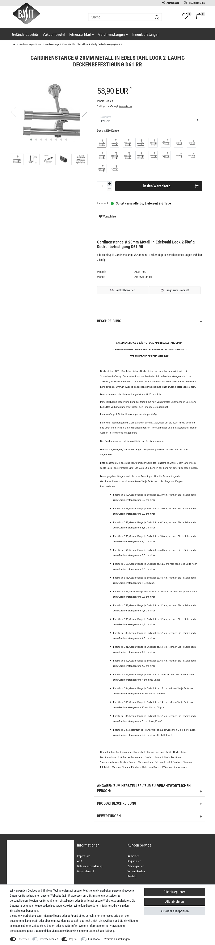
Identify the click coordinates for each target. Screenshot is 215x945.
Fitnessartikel (81, 34)
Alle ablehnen (174, 902)
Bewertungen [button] (149, 816)
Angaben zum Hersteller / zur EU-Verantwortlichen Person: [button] (149, 789)
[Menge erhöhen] (109, 183)
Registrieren (194, 2)
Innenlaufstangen (145, 34)
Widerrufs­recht (85, 871)
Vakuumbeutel (54, 34)
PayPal (73, 939)
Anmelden (170, 2)
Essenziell (23, 939)
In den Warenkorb (170, 186)
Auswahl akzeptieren (175, 911)
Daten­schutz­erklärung (89, 866)
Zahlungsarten (135, 866)
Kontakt (131, 876)
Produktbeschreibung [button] (149, 804)
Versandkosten (125, 106)
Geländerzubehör (25, 34)
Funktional (94, 939)
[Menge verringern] (109, 188)
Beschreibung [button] (149, 321)
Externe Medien (49, 939)
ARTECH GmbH (143, 276)
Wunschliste (108, 216)
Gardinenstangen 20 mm (30, 44)
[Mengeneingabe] (102, 186)
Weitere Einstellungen (117, 939)
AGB (79, 861)
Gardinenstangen (113, 34)
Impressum (83, 856)
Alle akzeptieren (175, 892)
